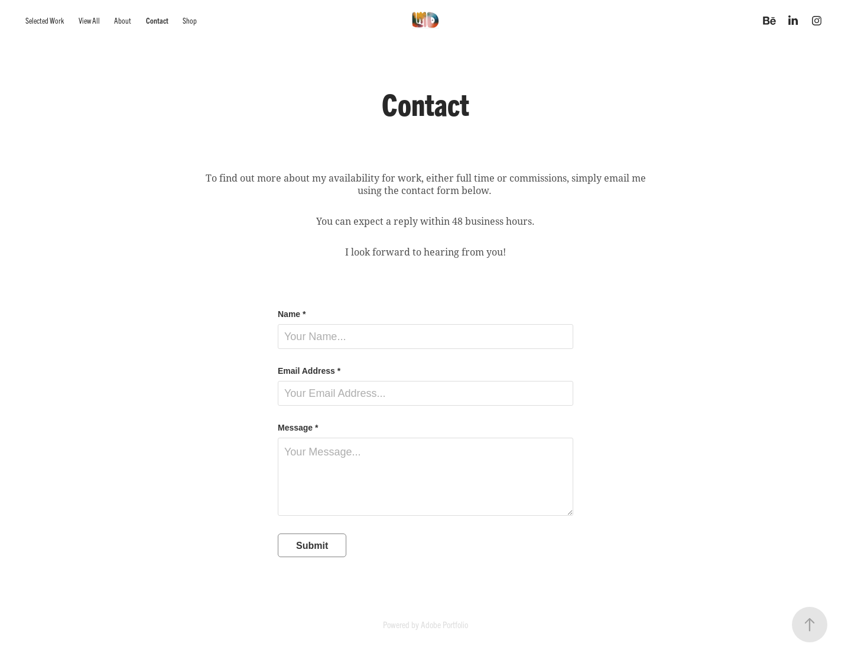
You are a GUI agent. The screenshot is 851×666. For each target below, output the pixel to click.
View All (89, 20)
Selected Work (44, 20)
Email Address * (309, 371)
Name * (292, 314)
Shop (190, 20)
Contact (157, 20)
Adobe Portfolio (444, 624)
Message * (298, 427)
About (122, 20)
